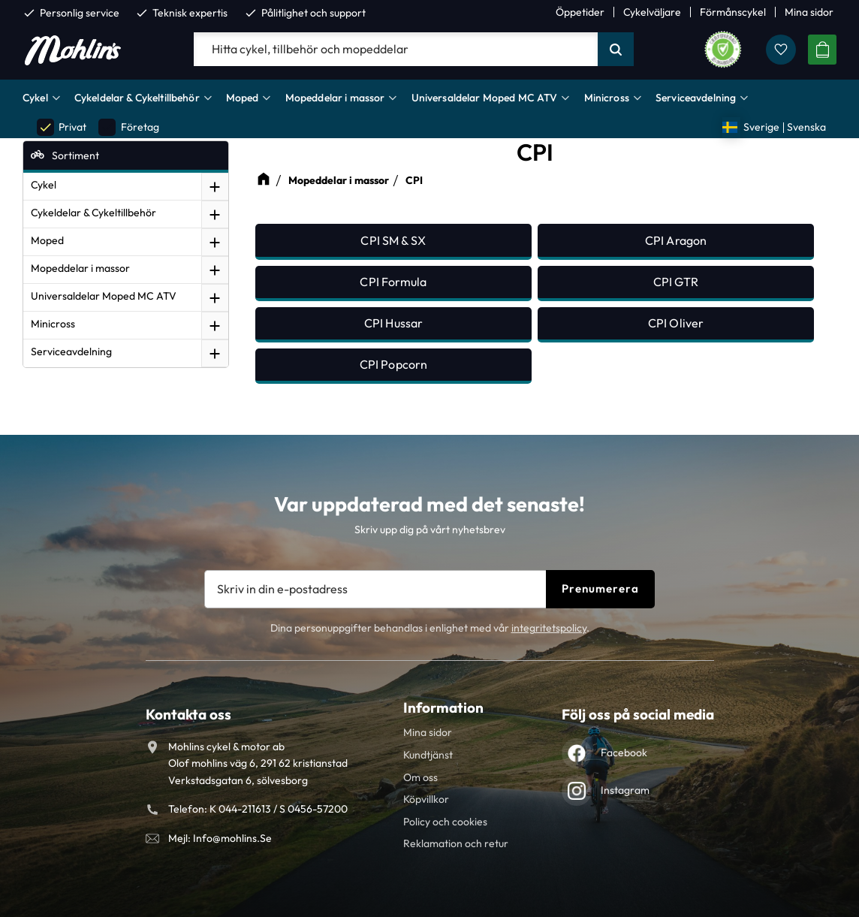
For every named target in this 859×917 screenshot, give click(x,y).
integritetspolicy (548, 628)
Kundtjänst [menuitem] (428, 755)
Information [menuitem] (443, 707)
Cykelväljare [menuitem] (652, 12)
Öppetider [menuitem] (580, 12)
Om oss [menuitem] (420, 777)
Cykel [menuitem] (35, 97)
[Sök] (616, 49)
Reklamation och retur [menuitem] (455, 843)
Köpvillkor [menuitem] (426, 799)
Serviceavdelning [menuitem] (696, 97)
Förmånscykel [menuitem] (733, 12)
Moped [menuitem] (242, 97)
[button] (781, 50)
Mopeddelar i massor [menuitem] (335, 97)
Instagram (625, 790)
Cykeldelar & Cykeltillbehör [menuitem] (137, 97)
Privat (61, 127)
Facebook (624, 752)
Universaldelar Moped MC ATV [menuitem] (484, 97)
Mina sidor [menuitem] (809, 12)
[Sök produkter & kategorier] (396, 49)
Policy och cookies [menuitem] (445, 821)
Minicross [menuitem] (606, 97)
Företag (128, 127)
